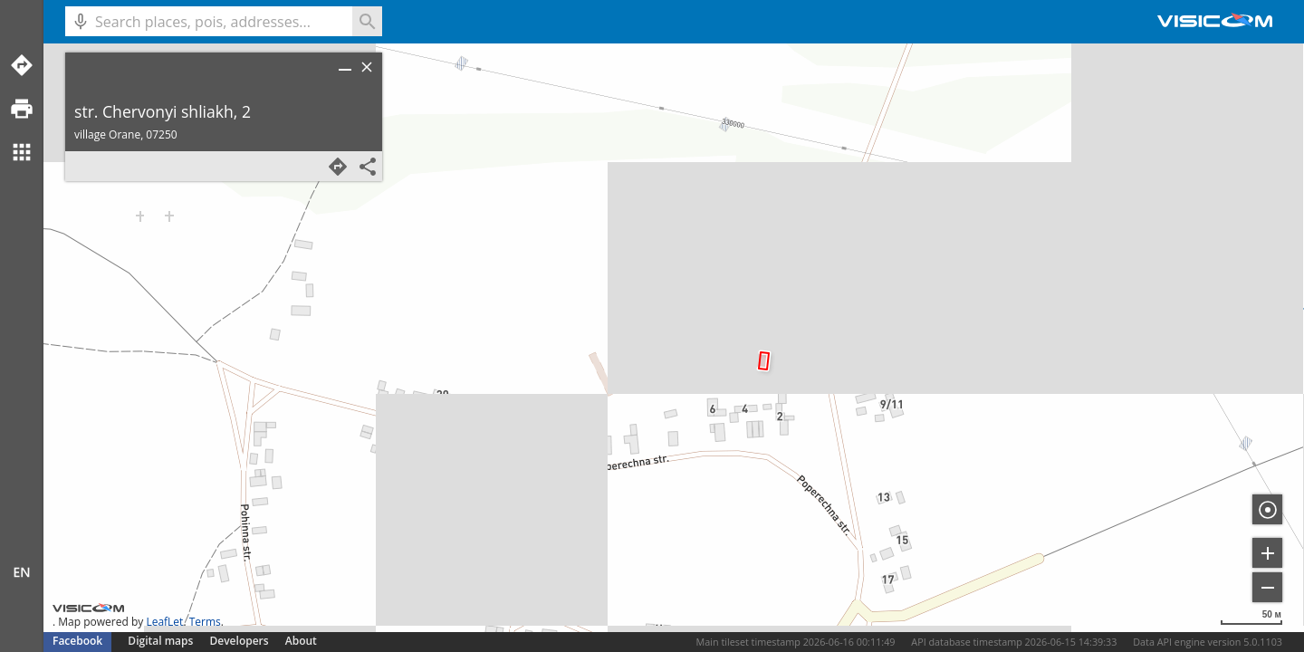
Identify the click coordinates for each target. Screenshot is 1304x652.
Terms (205, 621)
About (301, 640)
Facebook (77, 640)
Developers (239, 640)
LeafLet (164, 621)
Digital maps (162, 640)
